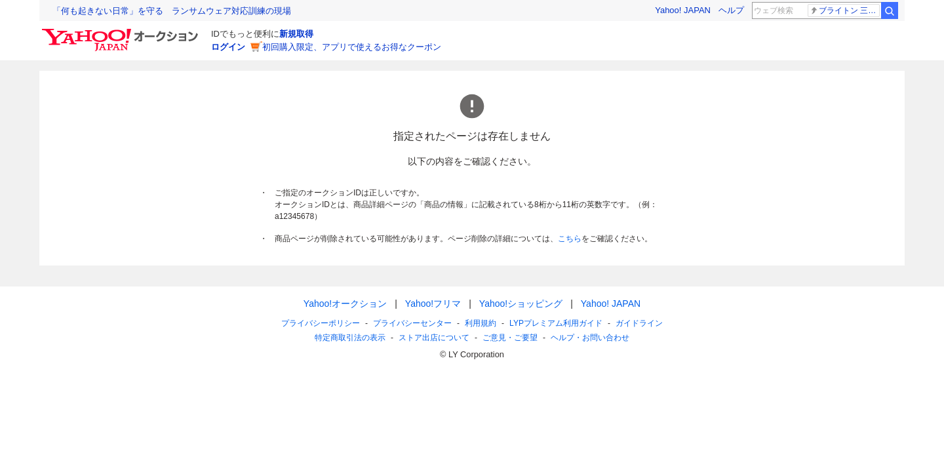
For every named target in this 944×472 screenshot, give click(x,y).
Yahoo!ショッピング (520, 303)
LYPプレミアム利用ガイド (555, 323)
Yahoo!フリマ (433, 303)
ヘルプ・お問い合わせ (590, 337)
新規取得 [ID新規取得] (296, 34)
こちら (569, 238)
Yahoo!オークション (345, 303)
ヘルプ (731, 10)
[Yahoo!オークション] (122, 32)
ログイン (228, 47)
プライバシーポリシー (320, 323)
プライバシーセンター (412, 323)
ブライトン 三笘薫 (845, 10)
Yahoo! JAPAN (683, 10)
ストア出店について (434, 337)
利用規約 (480, 323)
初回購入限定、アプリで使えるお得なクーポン (351, 47)
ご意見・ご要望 (510, 337)
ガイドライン (639, 323)
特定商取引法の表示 (350, 337)
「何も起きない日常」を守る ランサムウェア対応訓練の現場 (171, 11)
